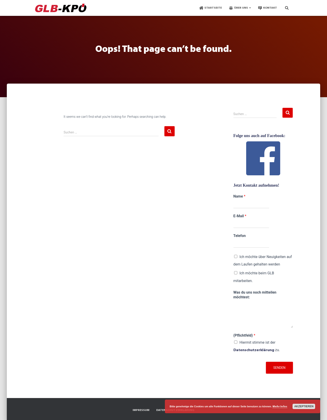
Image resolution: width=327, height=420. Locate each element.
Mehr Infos (279, 407)
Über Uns (240, 8)
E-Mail (239, 216)
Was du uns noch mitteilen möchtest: (254, 294)
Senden (279, 367)
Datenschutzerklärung (253, 350)
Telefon (239, 236)
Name (239, 196)
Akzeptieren (304, 406)
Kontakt (267, 8)
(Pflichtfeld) (244, 335)
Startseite (210, 8)
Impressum (141, 410)
